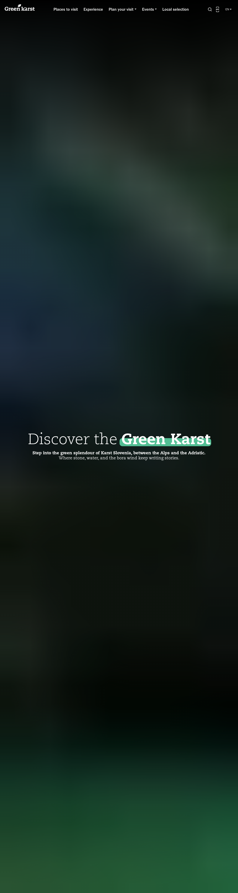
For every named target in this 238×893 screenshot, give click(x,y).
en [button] (227, 9)
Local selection (175, 9)
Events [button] (148, 9)
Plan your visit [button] (121, 9)
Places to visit (65, 9)
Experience (93, 9)
